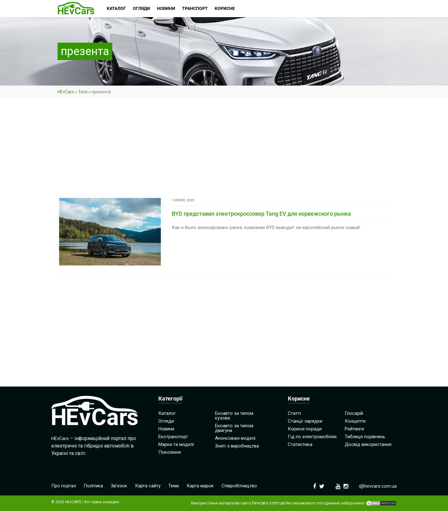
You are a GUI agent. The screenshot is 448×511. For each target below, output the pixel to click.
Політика (93, 486)
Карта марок (200, 486)
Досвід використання (368, 444)
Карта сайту (148, 486)
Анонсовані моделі (235, 438)
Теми (173, 486)
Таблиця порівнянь (365, 436)
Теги (82, 91)
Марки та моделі (176, 444)
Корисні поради (305, 429)
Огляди (166, 421)
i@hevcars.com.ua (378, 486)
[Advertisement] (224, 150)
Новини (166, 429)
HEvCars (66, 91)
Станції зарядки (305, 421)
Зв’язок (119, 486)
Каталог (167, 413)
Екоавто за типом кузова (234, 415)
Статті (294, 413)
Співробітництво (239, 486)
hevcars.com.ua (268, 503)
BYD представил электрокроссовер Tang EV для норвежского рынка (261, 213)
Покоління (169, 452)
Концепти (355, 421)
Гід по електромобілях (312, 436)
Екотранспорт (173, 436)
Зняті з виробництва (237, 446)
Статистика (300, 444)
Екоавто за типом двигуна (234, 428)
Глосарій (354, 413)
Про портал (63, 486)
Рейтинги (354, 429)
